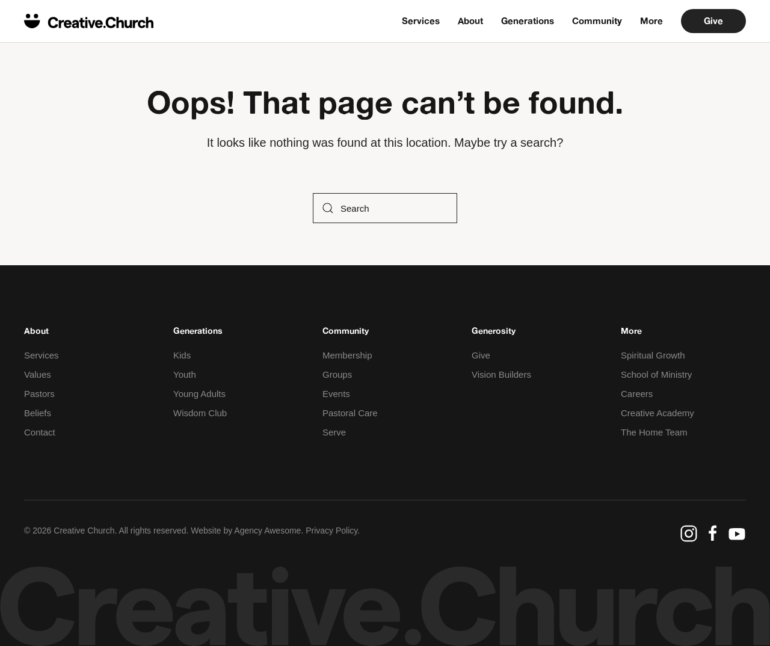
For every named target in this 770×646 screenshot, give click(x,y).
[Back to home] (88, 21)
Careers (637, 394)
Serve (334, 432)
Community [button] (597, 20)
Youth (184, 374)
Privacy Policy (331, 530)
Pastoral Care (350, 413)
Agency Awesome (267, 530)
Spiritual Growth (653, 355)
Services (421, 20)
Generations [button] (527, 20)
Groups (337, 374)
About (470, 20)
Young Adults (199, 394)
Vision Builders (501, 374)
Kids (182, 355)
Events (336, 394)
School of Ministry (656, 374)
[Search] (385, 208)
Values (37, 374)
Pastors (39, 394)
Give (713, 20)
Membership (347, 355)
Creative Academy (657, 413)
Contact (39, 432)
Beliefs (37, 413)
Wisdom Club (200, 413)
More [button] (651, 20)
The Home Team (654, 432)
